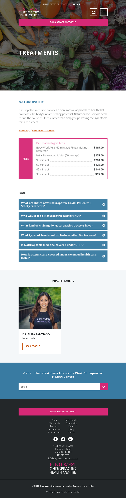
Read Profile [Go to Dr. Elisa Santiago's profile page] (33, 346)
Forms (71, 426)
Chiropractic (54, 423)
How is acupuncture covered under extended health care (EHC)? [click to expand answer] (63, 259)
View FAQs (24, 136)
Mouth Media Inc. (72, 492)
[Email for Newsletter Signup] (59, 386)
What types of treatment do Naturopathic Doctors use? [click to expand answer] (63, 239)
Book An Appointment (63, 22)
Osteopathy (71, 423)
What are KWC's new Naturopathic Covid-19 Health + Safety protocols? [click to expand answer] (63, 208)
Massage (54, 426)
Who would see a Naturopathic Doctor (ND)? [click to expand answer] (63, 220)
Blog (71, 429)
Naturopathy (71, 420)
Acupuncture (55, 429)
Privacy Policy (88, 486)
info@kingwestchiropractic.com (63, 458)
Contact (71, 432)
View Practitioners (43, 136)
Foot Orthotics (55, 432)
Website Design (53, 492)
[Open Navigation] (104, 12)
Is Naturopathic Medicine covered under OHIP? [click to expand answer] (63, 248)
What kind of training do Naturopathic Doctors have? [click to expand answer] (63, 229)
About (54, 420)
